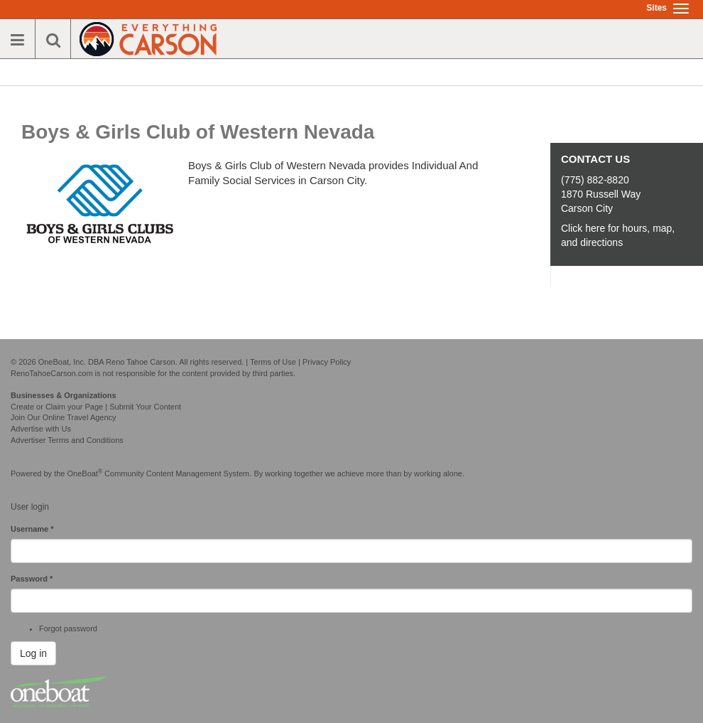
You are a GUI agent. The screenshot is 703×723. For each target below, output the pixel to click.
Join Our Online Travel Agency (63, 417)
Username (32, 529)
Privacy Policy (327, 362)
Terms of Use (273, 362)
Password (32, 578)
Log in (33, 653)
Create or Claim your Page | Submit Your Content (96, 406)
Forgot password (68, 628)
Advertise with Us (41, 428)
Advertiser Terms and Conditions (67, 440)
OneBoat (85, 473)
